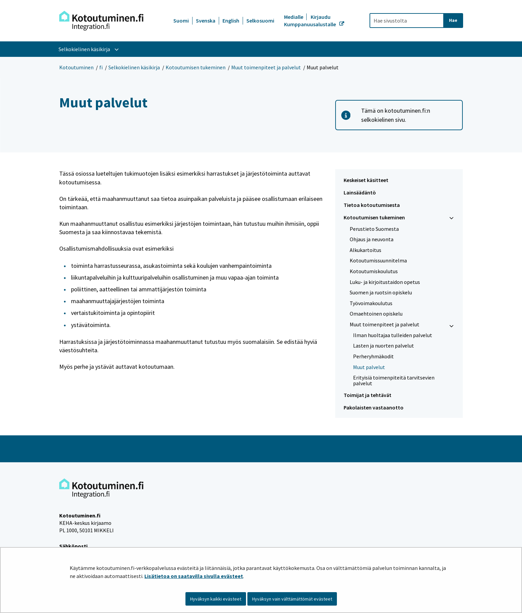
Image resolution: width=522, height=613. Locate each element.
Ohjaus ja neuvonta (371, 239)
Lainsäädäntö (360, 192)
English (230, 20)
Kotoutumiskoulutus (374, 271)
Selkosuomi (260, 20)
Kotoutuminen (76, 67)
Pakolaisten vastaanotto (374, 407)
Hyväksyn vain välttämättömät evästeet (292, 599)
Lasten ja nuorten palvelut (383, 345)
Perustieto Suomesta (374, 228)
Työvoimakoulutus (371, 303)
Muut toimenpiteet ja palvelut (266, 67)
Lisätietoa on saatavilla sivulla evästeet (193, 576)
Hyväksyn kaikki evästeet (215, 599)
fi (101, 67)
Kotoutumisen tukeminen (195, 67)
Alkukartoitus (365, 250)
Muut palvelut (369, 367)
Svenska (205, 20)
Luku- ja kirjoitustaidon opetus (385, 282)
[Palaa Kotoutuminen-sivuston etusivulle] (101, 21)
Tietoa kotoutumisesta (372, 205)
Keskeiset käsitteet (366, 180)
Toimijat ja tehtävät (367, 395)
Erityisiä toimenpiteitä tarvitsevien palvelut (393, 380)
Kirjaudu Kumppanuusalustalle (310, 20)
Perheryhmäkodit (373, 356)
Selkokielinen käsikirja (134, 67)
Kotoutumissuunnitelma (378, 260)
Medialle (294, 16)
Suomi (181, 20)
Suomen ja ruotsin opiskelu (381, 292)
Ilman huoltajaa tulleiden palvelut (392, 335)
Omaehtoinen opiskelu (376, 313)
